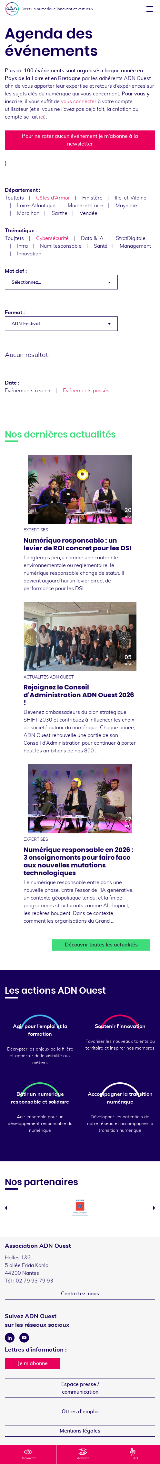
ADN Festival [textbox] (26, 324)
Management (135, 246)
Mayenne (126, 205)
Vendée (88, 213)
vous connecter (78, 101)
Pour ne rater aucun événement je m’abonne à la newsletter (80, 140)
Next (154, 1208)
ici (41, 117)
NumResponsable (61, 246)
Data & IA (92, 238)
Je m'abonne (33, 1363)
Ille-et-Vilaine (130, 197)
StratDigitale (130, 238)
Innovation (29, 253)
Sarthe (59, 213)
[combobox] (61, 282)
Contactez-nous (80, 1293)
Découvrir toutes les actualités (101, 944)
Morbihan (28, 213)
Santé (100, 246)
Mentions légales (80, 1430)
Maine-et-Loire (85, 205)
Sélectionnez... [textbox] (26, 282)
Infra (22, 246)
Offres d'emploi (80, 1411)
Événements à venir (28, 390)
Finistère (92, 197)
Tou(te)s (14, 197)
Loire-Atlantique (36, 205)
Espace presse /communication (80, 1388)
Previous (6, 1208)
